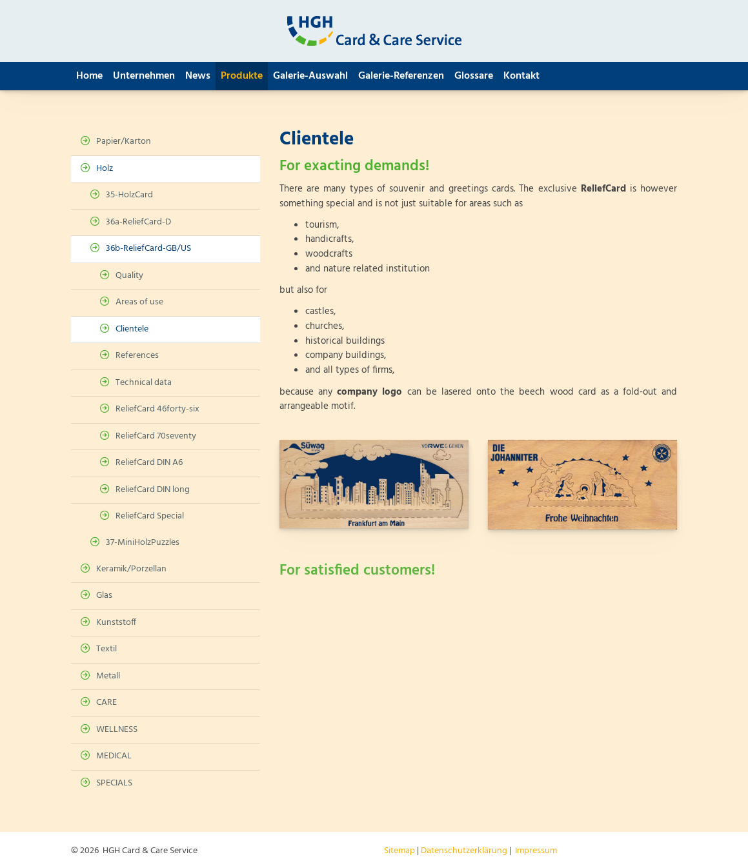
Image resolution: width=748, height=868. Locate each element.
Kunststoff (116, 622)
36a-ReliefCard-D (138, 222)
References (137, 355)
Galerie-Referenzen (401, 76)
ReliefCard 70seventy (156, 436)
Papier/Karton (123, 141)
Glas (104, 595)
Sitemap (399, 851)
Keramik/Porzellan (131, 569)
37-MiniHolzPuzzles (142, 542)
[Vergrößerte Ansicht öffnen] (374, 484)
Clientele (132, 329)
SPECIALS (114, 783)
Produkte (242, 76)
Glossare (473, 76)
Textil (106, 649)
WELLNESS (116, 729)
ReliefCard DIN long (153, 490)
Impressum (536, 851)
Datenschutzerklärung (464, 851)
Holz (104, 168)
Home (89, 76)
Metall (108, 676)
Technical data (144, 383)
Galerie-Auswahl (310, 76)
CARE (106, 702)
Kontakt (521, 76)
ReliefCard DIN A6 (149, 462)
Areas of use (139, 302)
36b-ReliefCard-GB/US (148, 248)
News (197, 76)
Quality (129, 275)
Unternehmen (144, 76)
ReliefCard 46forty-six (157, 409)
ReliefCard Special (150, 516)
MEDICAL (114, 756)
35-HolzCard (129, 195)
